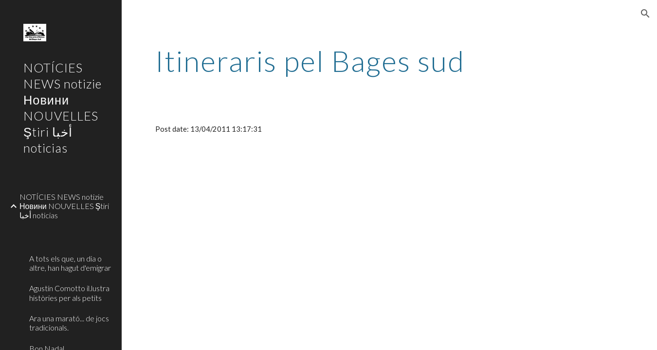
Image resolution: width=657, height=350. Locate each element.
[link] (71, 231)
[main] (310, 61)
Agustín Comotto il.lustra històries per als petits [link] (69, 292)
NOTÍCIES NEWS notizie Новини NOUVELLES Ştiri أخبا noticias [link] (64, 206)
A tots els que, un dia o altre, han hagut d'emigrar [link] (70, 263)
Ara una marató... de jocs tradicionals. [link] (69, 323)
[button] (645, 13)
